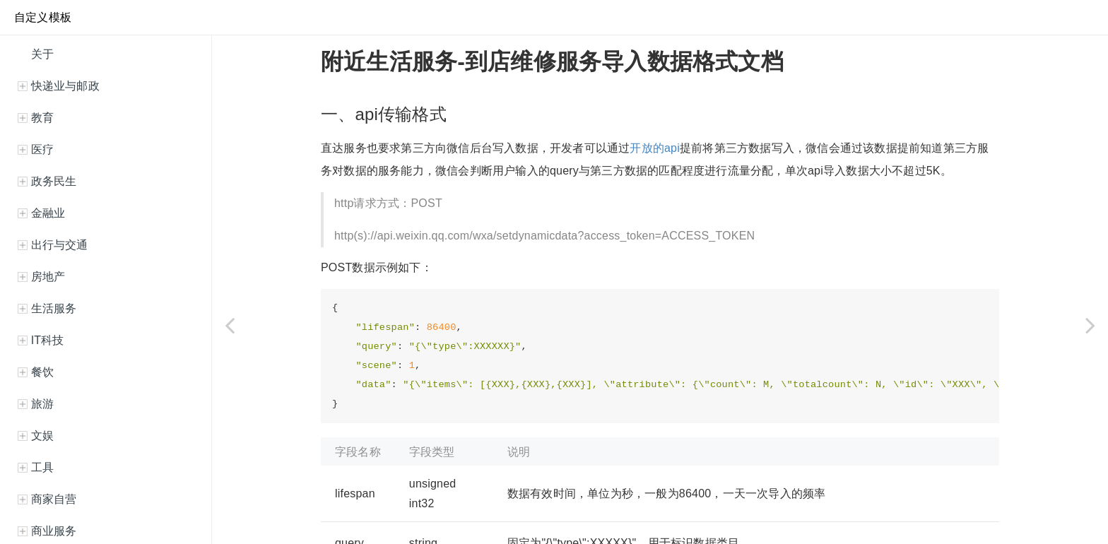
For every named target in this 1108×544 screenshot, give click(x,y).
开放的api (655, 148)
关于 (41, 54)
